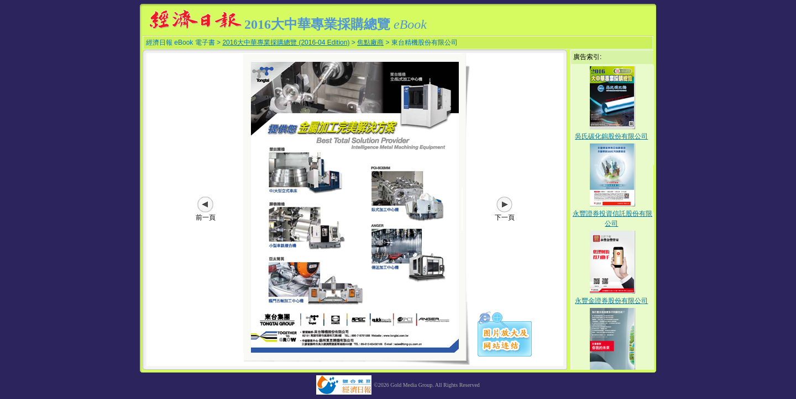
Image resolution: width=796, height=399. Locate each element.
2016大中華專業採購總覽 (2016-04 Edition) (285, 42)
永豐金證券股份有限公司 (611, 301)
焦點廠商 (370, 42)
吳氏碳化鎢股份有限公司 (611, 136)
